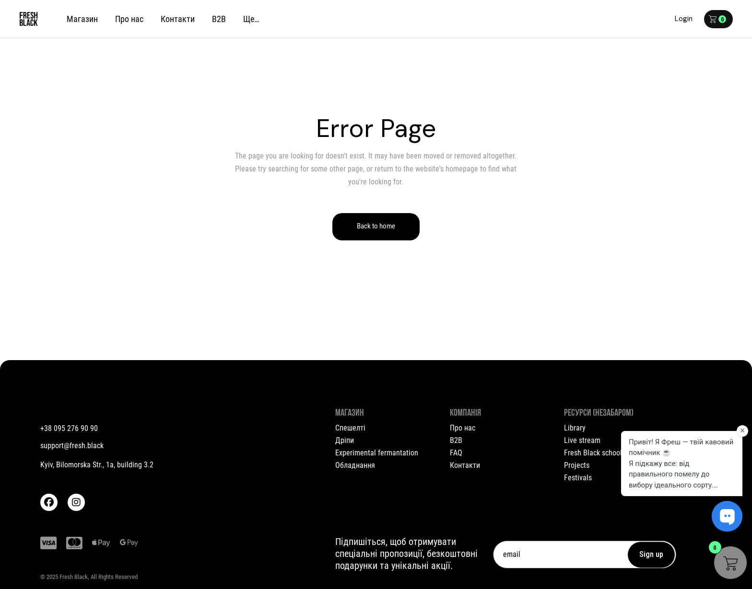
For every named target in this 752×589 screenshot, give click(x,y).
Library (575, 427)
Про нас (462, 427)
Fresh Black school (593, 452)
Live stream (582, 440)
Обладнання (355, 465)
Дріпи (344, 440)
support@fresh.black (72, 445)
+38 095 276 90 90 (69, 428)
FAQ (456, 452)
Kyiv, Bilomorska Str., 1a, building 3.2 (96, 464)
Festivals (578, 477)
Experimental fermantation (376, 452)
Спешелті (350, 427)
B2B (456, 440)
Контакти (465, 465)
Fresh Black (73, 576)
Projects (576, 465)
